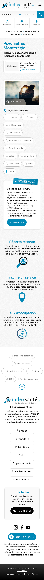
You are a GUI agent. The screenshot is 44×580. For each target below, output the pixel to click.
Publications (22, 447)
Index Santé (10, 568)
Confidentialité (22, 571)
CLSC (11, 379)
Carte (11, 171)
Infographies (36, 23)
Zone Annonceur (22, 471)
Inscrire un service (24, 536)
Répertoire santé (32, 31)
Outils (22, 455)
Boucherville (14, 132)
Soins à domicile (14, 371)
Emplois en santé (22, 463)
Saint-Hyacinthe (16, 148)
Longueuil (13, 117)
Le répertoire (22, 439)
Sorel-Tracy (14, 163)
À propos (22, 430)
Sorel (30, 163)
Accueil (19, 31)
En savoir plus (17, 222)
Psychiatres (15, 34)
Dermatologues (31, 379)
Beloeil (12, 155)
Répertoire (7, 23)
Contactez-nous (22, 479)
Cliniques (36, 371)
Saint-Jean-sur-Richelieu (20, 140)
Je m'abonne (24, 510)
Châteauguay (15, 125)
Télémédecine (23, 363)
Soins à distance (22, 23)
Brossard (31, 117)
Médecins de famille (23, 355)
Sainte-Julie (29, 155)
